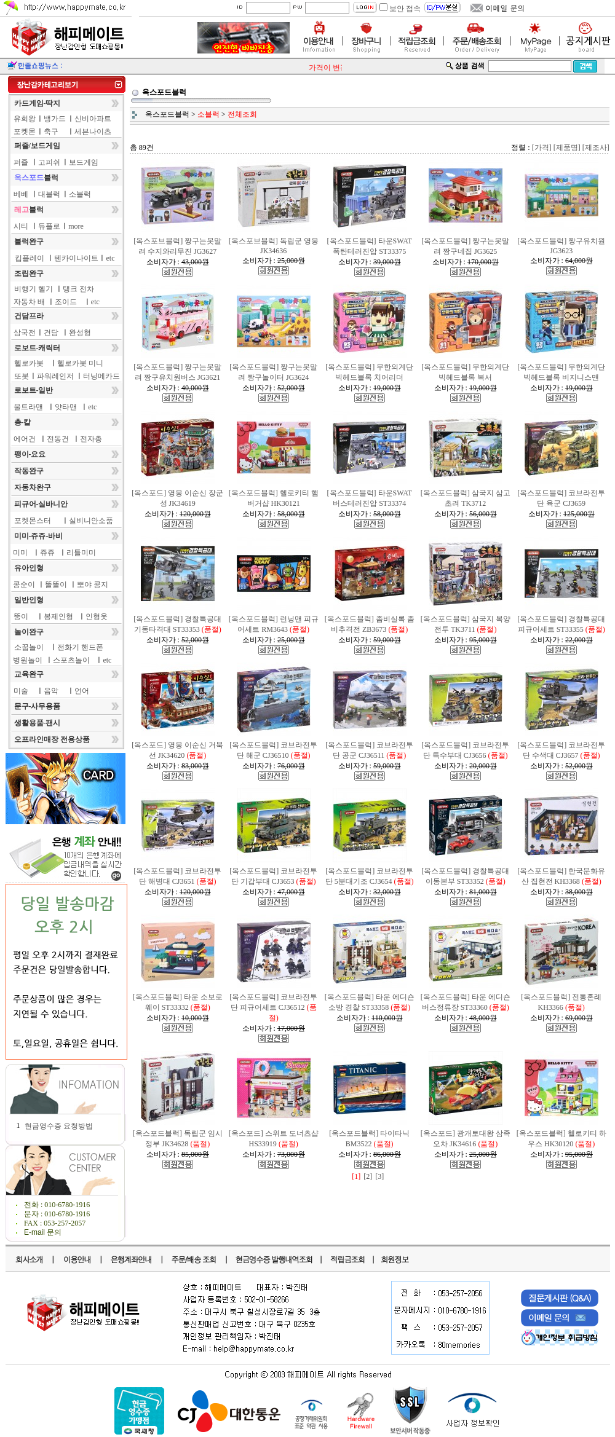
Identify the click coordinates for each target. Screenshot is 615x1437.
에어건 (25, 439)
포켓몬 (25, 131)
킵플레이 (29, 258)
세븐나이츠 (92, 131)
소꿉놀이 (29, 647)
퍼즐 (21, 162)
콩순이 (24, 584)
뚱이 (21, 616)
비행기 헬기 (33, 289)
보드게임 (83, 162)
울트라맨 (28, 407)
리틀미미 (81, 552)
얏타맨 (66, 407)
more (76, 226)
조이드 (66, 301)
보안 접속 (405, 8)
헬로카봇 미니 (80, 363)
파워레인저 (55, 376)
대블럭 (49, 194)
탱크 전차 (78, 289)
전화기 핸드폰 (80, 647)
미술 (21, 691)
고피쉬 (49, 162)
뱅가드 (55, 118)
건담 (51, 332)
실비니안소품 (91, 520)
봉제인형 (58, 616)
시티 (21, 226)
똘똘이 (56, 584)
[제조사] (595, 147)
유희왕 (25, 118)
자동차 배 (29, 301)
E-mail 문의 (43, 1232)
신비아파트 (92, 118)
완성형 (80, 332)
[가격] (542, 147)
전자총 (91, 439)
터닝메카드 (101, 376)
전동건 (58, 439)
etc (110, 258)
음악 (51, 691)
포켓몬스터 (32, 520)
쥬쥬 (47, 552)
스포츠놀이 (71, 660)
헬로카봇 (29, 363)
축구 (51, 131)
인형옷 (96, 616)
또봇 (21, 376)
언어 (81, 691)
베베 (21, 194)
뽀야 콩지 (92, 584)
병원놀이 (27, 660)
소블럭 (80, 194)
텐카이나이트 (76, 258)
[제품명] (567, 147)
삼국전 (25, 332)
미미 (20, 552)
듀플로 (49, 226)
